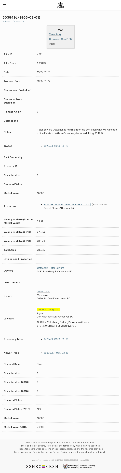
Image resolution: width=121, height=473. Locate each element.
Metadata (6, 21)
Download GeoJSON (60, 39)
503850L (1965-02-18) (56, 352)
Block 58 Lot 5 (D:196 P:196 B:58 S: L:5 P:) (67, 204)
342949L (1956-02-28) (56, 146)
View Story (55, 34)
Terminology (18, 21)
